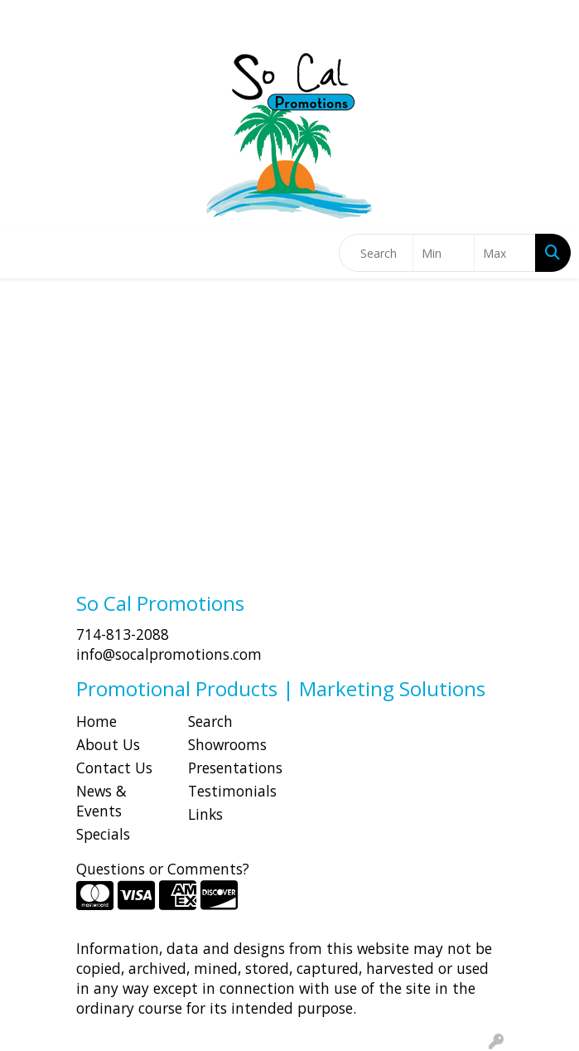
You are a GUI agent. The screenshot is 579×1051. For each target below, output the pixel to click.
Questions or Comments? (162, 869)
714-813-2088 (122, 634)
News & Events (101, 801)
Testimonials (232, 791)
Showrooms (227, 744)
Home (96, 721)
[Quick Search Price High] (505, 253)
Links (205, 814)
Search (210, 721)
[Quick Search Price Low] (444, 253)
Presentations (234, 767)
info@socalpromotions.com (169, 654)
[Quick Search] (376, 253)
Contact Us (114, 767)
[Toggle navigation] (25, 252)
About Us (108, 744)
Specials (103, 834)
